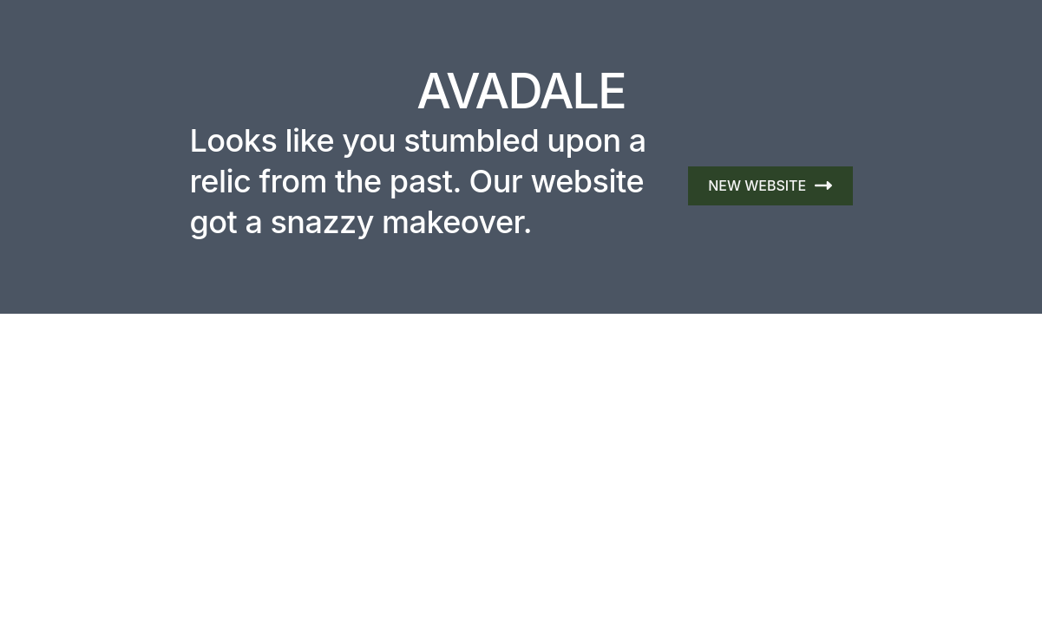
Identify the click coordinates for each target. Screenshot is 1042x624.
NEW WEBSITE (769, 185)
